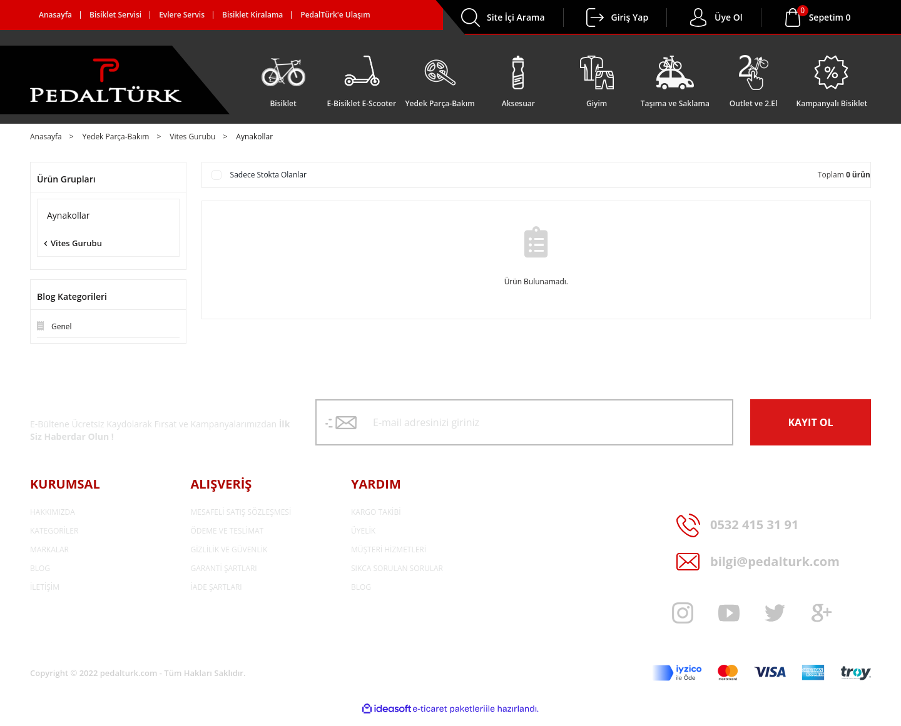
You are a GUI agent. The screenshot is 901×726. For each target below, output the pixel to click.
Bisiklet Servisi (115, 14)
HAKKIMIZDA (52, 512)
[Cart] (830, 17)
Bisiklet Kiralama (252, 14)
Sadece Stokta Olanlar (268, 174)
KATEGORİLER (54, 530)
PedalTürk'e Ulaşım (335, 14)
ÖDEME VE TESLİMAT (227, 530)
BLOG (40, 568)
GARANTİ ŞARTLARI (224, 568)
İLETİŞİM (44, 587)
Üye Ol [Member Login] (729, 17)
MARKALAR (49, 549)
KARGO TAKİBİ (376, 512)
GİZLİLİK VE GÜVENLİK (229, 549)
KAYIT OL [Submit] (810, 422)
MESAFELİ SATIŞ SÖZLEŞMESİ (241, 512)
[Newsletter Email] (524, 422)
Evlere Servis (182, 14)
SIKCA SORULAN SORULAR (397, 568)
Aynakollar (254, 137)
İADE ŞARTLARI (216, 587)
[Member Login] (595, 17)
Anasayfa (55, 14)
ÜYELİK (363, 530)
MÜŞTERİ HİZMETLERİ (388, 549)
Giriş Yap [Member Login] (630, 17)
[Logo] (105, 80)
